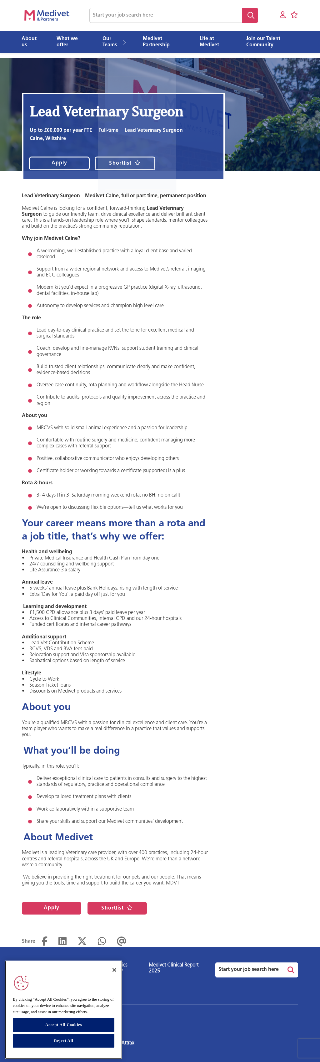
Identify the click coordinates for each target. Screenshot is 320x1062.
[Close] (114, 970)
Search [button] (250, 15)
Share (28, 941)
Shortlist (120, 163)
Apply (60, 163)
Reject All (63, 1040)
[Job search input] (165, 15)
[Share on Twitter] (82, 941)
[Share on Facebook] (45, 941)
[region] (63, 1010)
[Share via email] (122, 941)
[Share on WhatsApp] (102, 941)
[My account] (283, 15)
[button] (126, 42)
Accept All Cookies (63, 1024)
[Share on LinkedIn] (62, 941)
